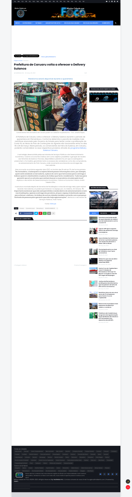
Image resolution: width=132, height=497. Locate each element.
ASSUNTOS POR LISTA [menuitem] (53, 23)
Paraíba (17, 471)
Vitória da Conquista (55, 463)
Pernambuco (40, 208)
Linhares (27, 457)
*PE (57, 1)
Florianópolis (56, 454)
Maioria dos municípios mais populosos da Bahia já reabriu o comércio (108, 305)
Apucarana (18, 451)
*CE (22, 1)
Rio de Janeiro (62, 471)
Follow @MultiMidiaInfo (48, 57)
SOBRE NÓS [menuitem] (106, 23)
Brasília (68, 451)
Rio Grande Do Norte (37, 471)
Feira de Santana (45, 454)
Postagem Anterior (21, 265)
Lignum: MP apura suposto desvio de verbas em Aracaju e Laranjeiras (108, 230)
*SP (83, 1)
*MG (42, 1)
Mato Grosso (74, 468)
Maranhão (66, 468)
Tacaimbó (109, 460)
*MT (50, 1)
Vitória (45, 463)
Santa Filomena (60, 460)
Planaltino (82, 457)
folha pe (53, 204)
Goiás (58, 468)
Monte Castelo (59, 457)
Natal (67, 457)
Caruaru (25, 60)
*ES (30, 1)
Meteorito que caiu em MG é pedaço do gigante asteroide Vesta (108, 260)
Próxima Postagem (80, 265)
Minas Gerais (98, 468)
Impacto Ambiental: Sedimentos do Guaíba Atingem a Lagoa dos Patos (103, 202)
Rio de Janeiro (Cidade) (21, 460)
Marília (50, 457)
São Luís (93, 460)
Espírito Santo (50, 468)
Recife (107, 457)
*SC (76, 1)
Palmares (74, 457)
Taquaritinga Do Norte (21, 463)
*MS (46, 1)
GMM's (16, 481)
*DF (26, 1)
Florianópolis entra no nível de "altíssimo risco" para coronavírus (108, 251)
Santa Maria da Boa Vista (74, 460)
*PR (61, 1)
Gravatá (93, 454)
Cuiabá (17, 454)
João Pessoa (18, 457)
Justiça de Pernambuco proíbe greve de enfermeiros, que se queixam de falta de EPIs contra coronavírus (108, 284)
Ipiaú (99, 454)
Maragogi (42, 457)
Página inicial (18, 60)
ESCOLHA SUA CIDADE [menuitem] (71, 23)
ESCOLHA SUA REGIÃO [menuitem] (90, 23)
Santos (86, 460)
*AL (15, 1)
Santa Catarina (73, 471)
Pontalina (90, 457)
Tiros (31, 463)
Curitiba (24, 454)
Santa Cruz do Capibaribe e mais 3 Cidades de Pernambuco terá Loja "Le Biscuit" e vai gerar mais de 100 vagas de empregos (108, 272)
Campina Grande (77, 451)
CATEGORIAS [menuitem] (27, 23)
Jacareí (106, 454)
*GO (33, 1)
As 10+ (94, 213)
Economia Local (30, 208)
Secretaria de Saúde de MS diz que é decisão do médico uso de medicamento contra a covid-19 (108, 220)
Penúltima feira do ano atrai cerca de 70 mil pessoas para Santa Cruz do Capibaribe (108, 295)
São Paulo (101, 460)
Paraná (107, 468)
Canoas (99, 451)
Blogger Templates (38, 494)
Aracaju (26, 451)
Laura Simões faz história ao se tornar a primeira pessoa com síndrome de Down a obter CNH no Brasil (108, 240)
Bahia (24, 468)
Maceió (35, 457)
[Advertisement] (50, 41)
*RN (68, 1)
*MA (38, 1)
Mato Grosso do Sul (86, 468)
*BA (18, 1)
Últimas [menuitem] (38, 23)
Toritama (38, 463)
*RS (72, 1)
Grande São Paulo (83, 454)
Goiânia (73, 454)
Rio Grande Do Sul (51, 471)
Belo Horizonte (49, 451)
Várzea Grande (68, 463)
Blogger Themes (26, 494)
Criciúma (113, 451)
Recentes (103, 213)
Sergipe (82, 471)
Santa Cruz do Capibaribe (46, 460)
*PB (54, 1)
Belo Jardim (59, 451)
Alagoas (17, 468)
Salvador (33, 460)
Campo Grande (89, 451)
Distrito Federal (33, 454)
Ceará (30, 468)
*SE (80, 1)
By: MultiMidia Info (57, 479)
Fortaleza (65, 454)
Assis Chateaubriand (37, 451)
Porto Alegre (99, 457)
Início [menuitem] (17, 23)
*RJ (64, 1)
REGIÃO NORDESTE (50, 208)
